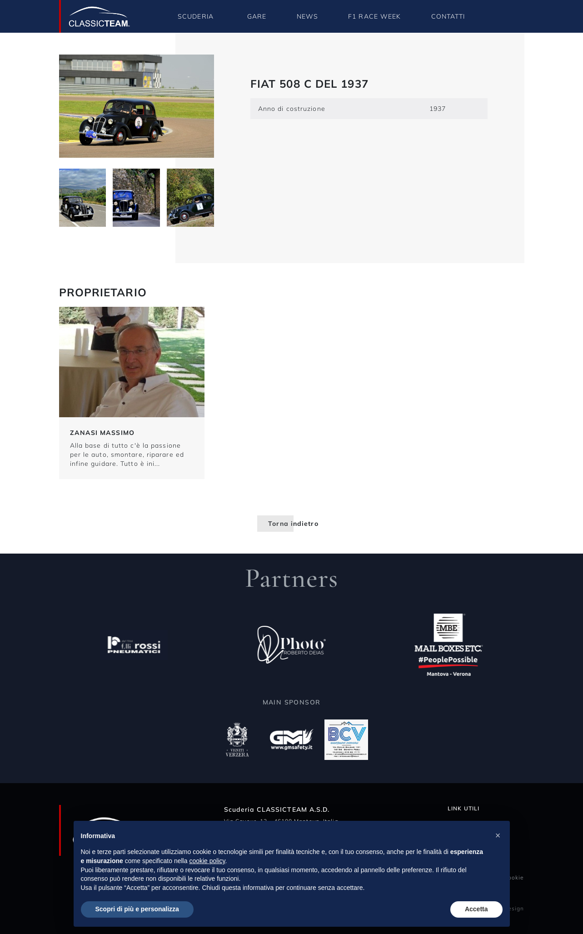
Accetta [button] (476, 909)
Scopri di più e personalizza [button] (137, 909)
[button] (498, 835)
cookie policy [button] (207, 860)
